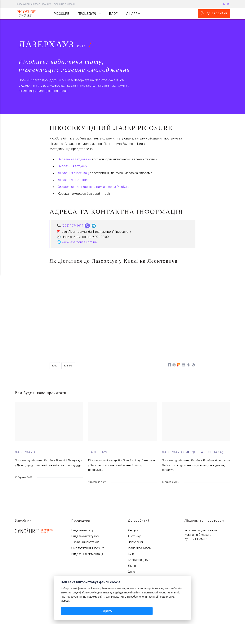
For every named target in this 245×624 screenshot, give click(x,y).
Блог (113, 13)
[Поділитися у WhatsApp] (193, 340)
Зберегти (70, 611)
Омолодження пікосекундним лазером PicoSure (94, 163)
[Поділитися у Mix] (178, 340)
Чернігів (133, 571)
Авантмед (32, 601)
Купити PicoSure (196, 515)
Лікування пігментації (74, 149)
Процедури (87, 13)
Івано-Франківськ (140, 524)
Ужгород (134, 553)
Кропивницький (139, 536)
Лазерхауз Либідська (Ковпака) (193, 428)
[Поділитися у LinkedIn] (183, 340)
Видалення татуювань (74, 135)
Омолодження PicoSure (87, 524)
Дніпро (133, 506)
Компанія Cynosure (198, 510)
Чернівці (134, 565)
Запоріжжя (136, 518)
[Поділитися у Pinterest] (173, 340)
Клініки (68, 341)
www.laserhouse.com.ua (79, 218)
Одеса (132, 547)
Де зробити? (213, 13)
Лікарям (133, 13)
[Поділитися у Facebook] (168, 340)
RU (228, 3)
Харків (132, 559)
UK (223, 3)
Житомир (134, 512)
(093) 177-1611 (73, 201)
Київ (54, 341)
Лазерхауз (25, 428)
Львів (132, 542)
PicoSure (61, 13)
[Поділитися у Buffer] (188, 340)
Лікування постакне (73, 156)
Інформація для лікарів (201, 506)
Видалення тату (82, 506)
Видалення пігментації (87, 530)
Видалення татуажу (72, 142)
